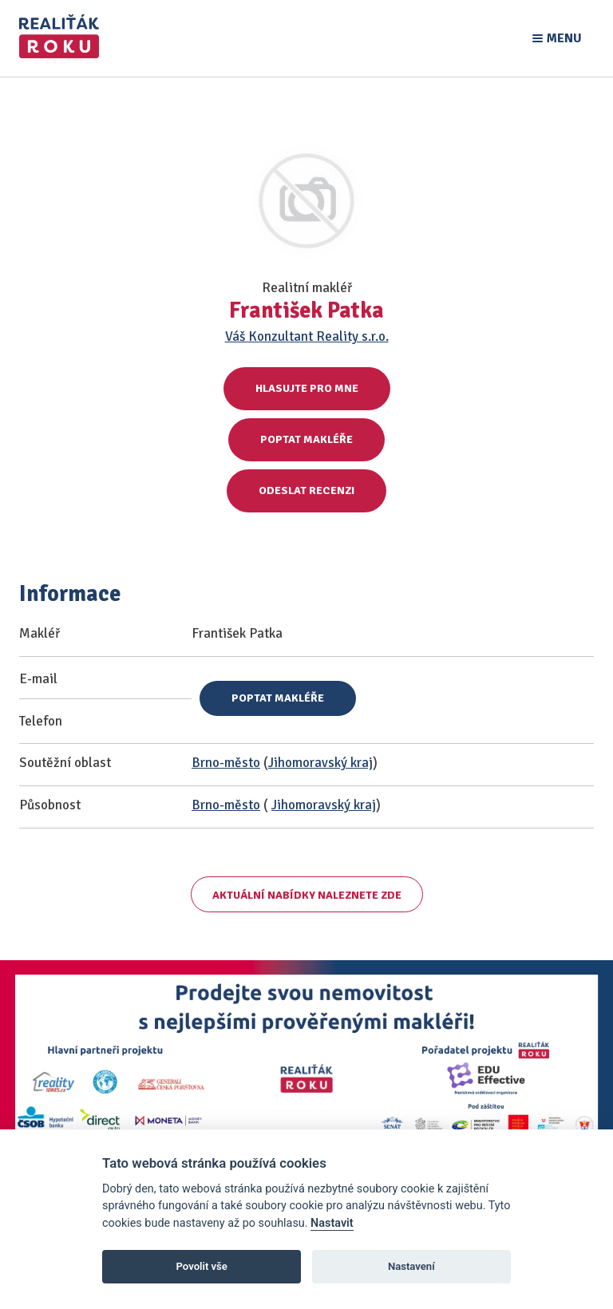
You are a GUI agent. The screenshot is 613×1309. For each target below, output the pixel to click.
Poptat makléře (306, 439)
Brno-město (226, 762)
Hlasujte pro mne (306, 388)
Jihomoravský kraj (320, 762)
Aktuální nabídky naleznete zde (306, 895)
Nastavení (411, 1266)
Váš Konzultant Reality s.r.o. (307, 336)
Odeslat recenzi (306, 490)
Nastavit (332, 1223)
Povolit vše (201, 1266)
